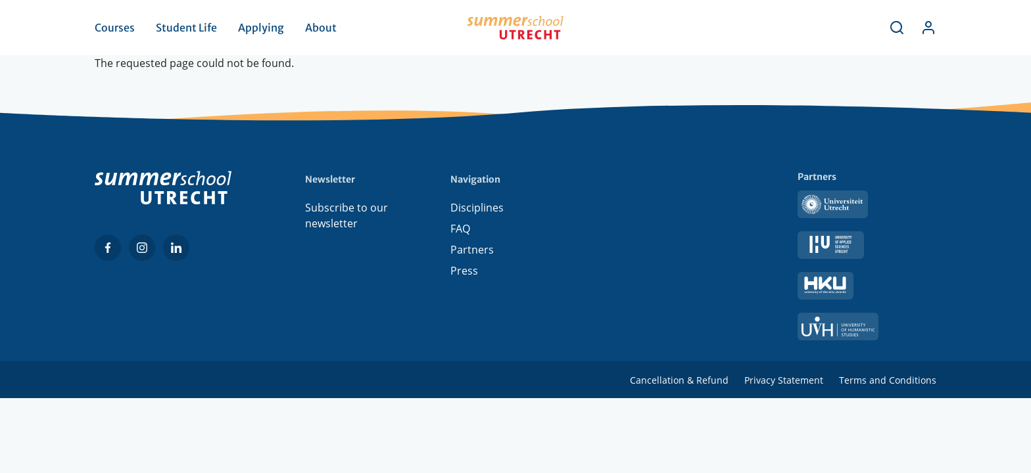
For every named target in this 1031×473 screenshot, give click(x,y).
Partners (472, 249)
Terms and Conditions (887, 380)
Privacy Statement (783, 380)
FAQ (460, 228)
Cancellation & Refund (679, 380)
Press (464, 270)
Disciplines (477, 207)
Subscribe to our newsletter (346, 215)
